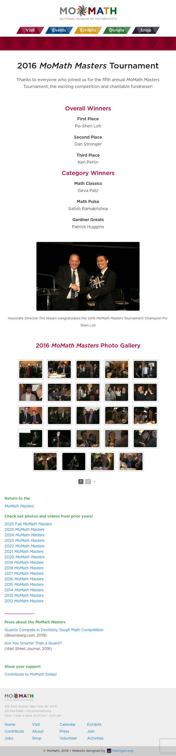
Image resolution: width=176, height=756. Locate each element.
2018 (24, 568)
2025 (24, 529)
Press (64, 731)
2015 (24, 584)
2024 (25, 535)
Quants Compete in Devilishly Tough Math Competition (54, 630)
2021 (24, 551)
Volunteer (68, 738)
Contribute (14, 731)
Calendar (68, 724)
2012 (24, 601)
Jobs (9, 738)
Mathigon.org (120, 751)
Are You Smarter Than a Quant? (33, 643)
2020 (25, 557)
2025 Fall (28, 524)
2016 (24, 579)
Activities (95, 738)
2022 (24, 546)
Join (91, 731)
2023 (24, 540)
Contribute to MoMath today (30, 674)
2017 (24, 573)
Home (10, 724)
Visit (36, 724)
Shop (36, 738)
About (38, 731)
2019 (24, 562)
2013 (24, 595)
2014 (24, 590)
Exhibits (94, 724)
